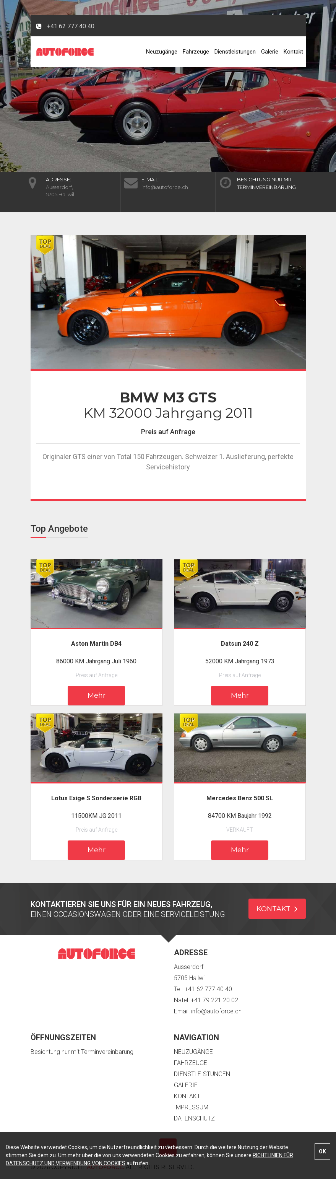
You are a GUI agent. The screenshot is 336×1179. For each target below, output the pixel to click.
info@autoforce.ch (164, 187)
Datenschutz (194, 1118)
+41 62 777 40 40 (70, 26)
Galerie (269, 51)
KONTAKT (277, 908)
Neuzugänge (161, 51)
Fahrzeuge (196, 51)
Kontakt (293, 51)
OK (322, 1151)
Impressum (191, 1107)
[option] (168, 302)
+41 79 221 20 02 (214, 1000)
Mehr (97, 695)
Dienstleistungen (235, 51)
